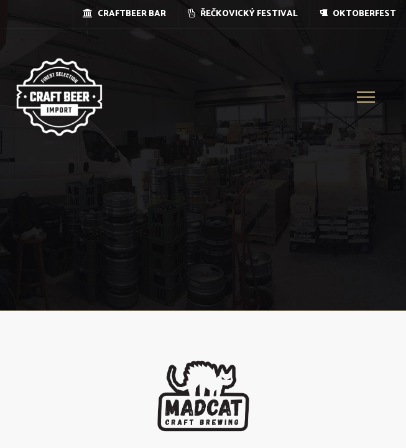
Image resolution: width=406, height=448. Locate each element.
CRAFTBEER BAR (124, 14)
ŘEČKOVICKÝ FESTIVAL (243, 14)
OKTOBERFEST (358, 14)
